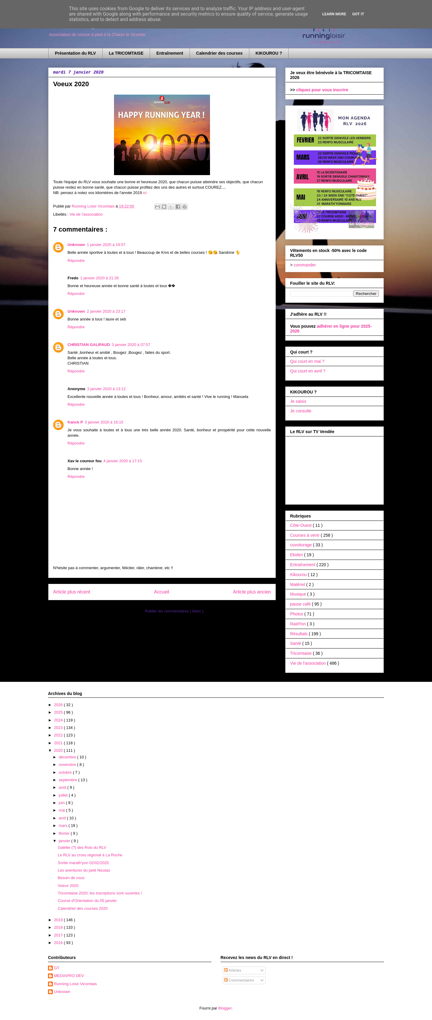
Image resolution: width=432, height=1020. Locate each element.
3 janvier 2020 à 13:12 (106, 389)
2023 (59, 727)
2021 (59, 743)
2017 (59, 935)
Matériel (298, 584)
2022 (59, 735)
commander (305, 265)
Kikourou (299, 574)
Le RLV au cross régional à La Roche (90, 855)
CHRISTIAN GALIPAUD (89, 344)
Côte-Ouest (301, 525)
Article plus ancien (252, 591)
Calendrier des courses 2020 (82, 908)
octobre (66, 772)
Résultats (299, 633)
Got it (358, 14)
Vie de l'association (86, 214)
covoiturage (301, 544)
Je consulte (300, 410)
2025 (59, 712)
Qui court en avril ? (308, 371)
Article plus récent (71, 591)
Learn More (334, 14)
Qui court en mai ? (307, 361)
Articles (233, 970)
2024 (59, 720)
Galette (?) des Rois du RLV (82, 847)
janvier (65, 841)
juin (62, 802)
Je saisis (298, 401)
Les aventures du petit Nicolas (84, 870)
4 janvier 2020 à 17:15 (122, 461)
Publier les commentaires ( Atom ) (174, 611)
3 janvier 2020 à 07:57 (131, 344)
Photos (297, 614)
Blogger (225, 1008)
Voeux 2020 (68, 885)
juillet (64, 795)
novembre (68, 764)
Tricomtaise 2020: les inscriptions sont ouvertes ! (100, 893)
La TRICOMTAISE (126, 53)
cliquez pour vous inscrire (322, 89)
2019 (59, 920)
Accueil (161, 591)
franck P (75, 422)
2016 (59, 942)
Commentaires (239, 980)
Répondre (76, 260)
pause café (301, 604)
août (63, 787)
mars (64, 825)
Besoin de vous (71, 878)
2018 (59, 927)
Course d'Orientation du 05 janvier (87, 900)
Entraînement (169, 53)
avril (63, 818)
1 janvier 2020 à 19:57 (106, 244)
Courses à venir (305, 535)
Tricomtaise (301, 653)
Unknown (76, 244)
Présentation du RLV (75, 53)
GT (56, 968)
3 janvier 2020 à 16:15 (104, 422)
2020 (59, 750)
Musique (298, 594)
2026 (59, 705)
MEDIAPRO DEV (69, 975)
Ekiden (297, 554)
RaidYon (298, 623)
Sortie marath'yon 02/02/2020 (83, 863)
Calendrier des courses (219, 53)
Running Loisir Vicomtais (75, 984)
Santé (296, 643)
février (65, 833)
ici (145, 192)
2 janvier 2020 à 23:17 (106, 311)
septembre (68, 780)
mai (62, 810)
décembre (68, 757)
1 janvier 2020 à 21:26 (99, 278)
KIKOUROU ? (269, 53)
